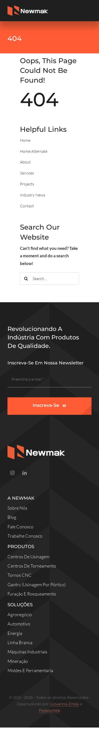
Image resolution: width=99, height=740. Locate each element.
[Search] (26, 278)
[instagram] (12, 473)
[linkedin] (24, 473)
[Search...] (49, 278)
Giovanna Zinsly (64, 704)
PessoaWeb (49, 710)
